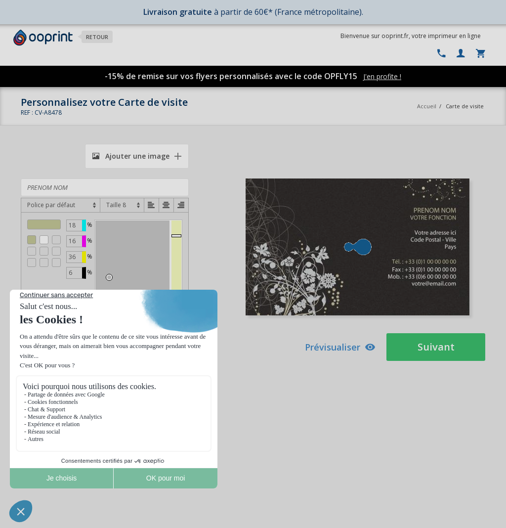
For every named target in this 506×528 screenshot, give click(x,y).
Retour (97, 37)
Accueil (426, 106)
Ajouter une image (130, 156)
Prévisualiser (340, 347)
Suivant (436, 346)
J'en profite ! (382, 76)
